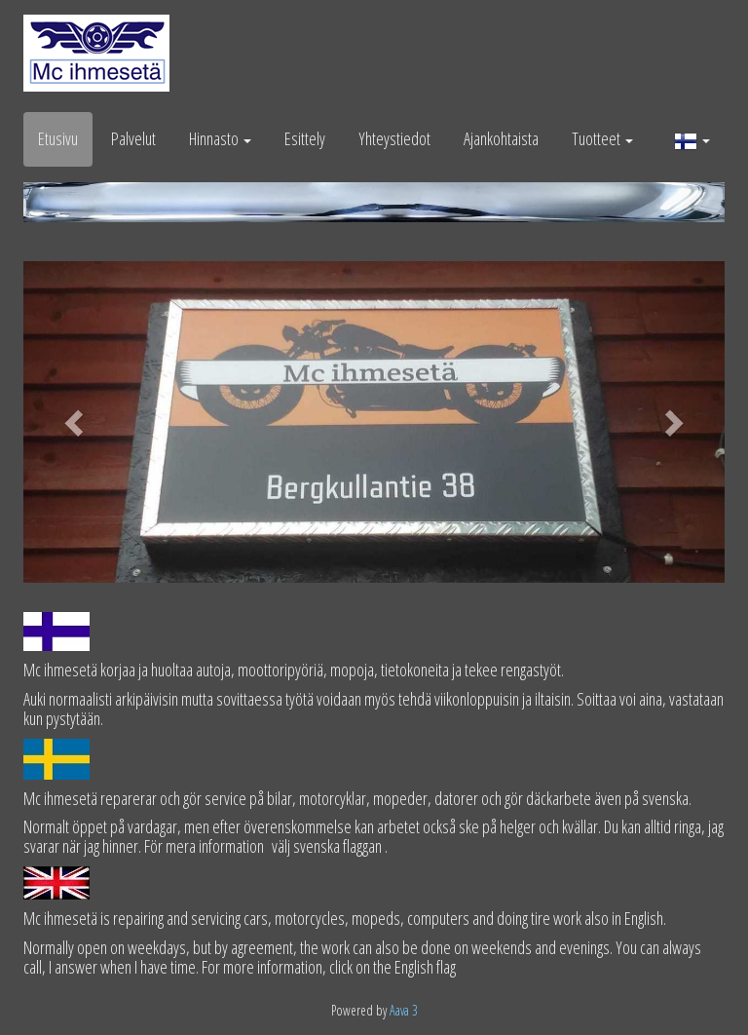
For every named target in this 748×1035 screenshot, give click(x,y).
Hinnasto (220, 138)
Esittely (304, 138)
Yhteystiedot (394, 138)
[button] (692, 139)
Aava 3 (404, 1010)
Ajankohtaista (501, 138)
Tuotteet (602, 138)
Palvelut (133, 138)
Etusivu (58, 138)
